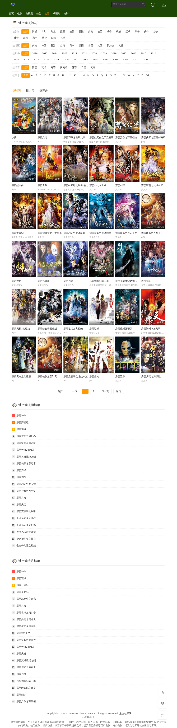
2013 (16, 59)
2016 (133, 53)
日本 (71, 45)
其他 (62, 37)
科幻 (43, 31)
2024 (54, 53)
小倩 (14, 137)
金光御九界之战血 (24, 538)
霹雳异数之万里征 (24, 491)
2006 (85, 59)
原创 (25, 37)
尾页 (118, 391)
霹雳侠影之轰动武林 (100, 233)
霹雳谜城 (94, 328)
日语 (83, 67)
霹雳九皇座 (44, 280)
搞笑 (71, 31)
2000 (145, 59)
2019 (104, 53)
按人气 (30, 90)
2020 (94, 53)
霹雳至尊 (120, 376)
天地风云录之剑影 (24, 525)
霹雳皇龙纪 (20, 592)
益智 (44, 37)
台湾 (62, 45)
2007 (75, 59)
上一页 (73, 391)
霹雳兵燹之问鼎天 (24, 619)
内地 (34, 45)
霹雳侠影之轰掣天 (24, 640)
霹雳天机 (146, 280)
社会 (16, 37)
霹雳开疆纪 (20, 422)
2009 (56, 59)
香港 (53, 45)
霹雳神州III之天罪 (150, 328)
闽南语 (63, 67)
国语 (34, 67)
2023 (64, 53)
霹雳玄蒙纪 (18, 233)
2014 (153, 53)
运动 (127, 31)
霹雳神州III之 (21, 633)
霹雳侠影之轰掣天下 (152, 233)
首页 (11, 13)
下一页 (105, 391)
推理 (62, 31)
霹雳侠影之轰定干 (24, 463)
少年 (146, 31)
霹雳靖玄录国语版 (47, 328)
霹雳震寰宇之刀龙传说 (50, 233)
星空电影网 (125, 713)
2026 (35, 53)
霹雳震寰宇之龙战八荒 (75, 376)
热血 (53, 31)
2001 (135, 59)
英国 (99, 45)
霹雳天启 (19, 504)
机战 (118, 31)
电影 (19, 13)
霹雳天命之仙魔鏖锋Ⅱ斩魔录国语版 (30, 376)
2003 (115, 59)
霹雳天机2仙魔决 (21, 328)
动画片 (56, 13)
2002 (125, 59)
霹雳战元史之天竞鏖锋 (101, 137)
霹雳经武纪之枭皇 (24, 687)
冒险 (81, 31)
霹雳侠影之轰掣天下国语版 (52, 376)
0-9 (147, 75)
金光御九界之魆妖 (24, 545)
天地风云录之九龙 (24, 532)
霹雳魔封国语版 (123, 328)
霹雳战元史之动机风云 (75, 233)
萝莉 (90, 31)
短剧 (66, 13)
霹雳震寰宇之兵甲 (24, 511)
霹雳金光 (94, 376)
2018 (114, 53)
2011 (36, 59)
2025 (44, 53)
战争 (137, 31)
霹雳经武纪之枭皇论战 (75, 185)
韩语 (74, 67)
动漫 (47, 13)
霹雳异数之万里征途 (126, 137)
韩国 (43, 45)
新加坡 (110, 45)
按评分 (43, 90)
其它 (93, 67)
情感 (34, 31)
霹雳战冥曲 (18, 185)
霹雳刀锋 (68, 280)
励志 (53, 37)
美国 (81, 45)
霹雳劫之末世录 (97, 185)
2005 (95, 59)
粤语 (53, 67)
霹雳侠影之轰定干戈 (126, 233)
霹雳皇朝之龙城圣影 (152, 185)
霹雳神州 (16, 280)
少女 (155, 31)
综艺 (38, 13)
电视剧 (29, 13)
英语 (43, 67)
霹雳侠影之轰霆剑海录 (153, 137)
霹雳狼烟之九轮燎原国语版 (77, 328)
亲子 (34, 37)
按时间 (16, 90)
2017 (123, 53)
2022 (74, 53)
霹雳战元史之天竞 (24, 484)
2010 (46, 59)
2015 (143, 53)
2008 (66, 59)
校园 (99, 31)
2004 (105, 59)
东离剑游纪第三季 (99, 280)
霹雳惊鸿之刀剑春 (24, 436)
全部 (25, 31)
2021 (84, 53)
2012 (26, 59)
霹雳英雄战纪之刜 (24, 456)
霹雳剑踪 (120, 185)
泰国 (90, 45)
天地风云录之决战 (24, 518)
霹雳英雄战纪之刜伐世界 (128, 280)
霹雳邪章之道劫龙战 (74, 137)
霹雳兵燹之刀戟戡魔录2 (154, 376)
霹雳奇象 (42, 185)
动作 (109, 31)
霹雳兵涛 (42, 137)
